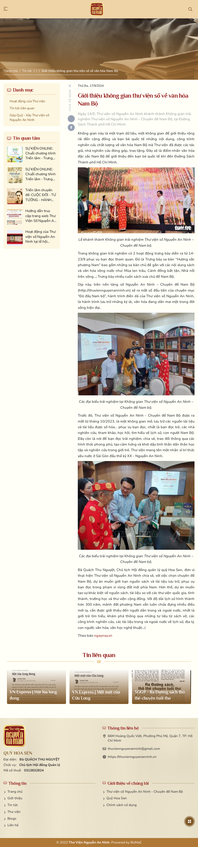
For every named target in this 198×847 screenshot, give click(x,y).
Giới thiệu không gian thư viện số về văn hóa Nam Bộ (80, 71)
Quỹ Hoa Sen (116, 798)
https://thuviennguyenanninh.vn (132, 757)
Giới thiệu (14, 798)
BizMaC (136, 842)
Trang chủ (10, 71)
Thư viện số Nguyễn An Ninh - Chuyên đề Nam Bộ (144, 791)
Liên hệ (12, 825)
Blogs (11, 818)
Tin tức (27, 71)
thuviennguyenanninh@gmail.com (134, 748)
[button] (7, 9)
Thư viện (14, 812)
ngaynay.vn (103, 635)
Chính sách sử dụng (121, 805)
